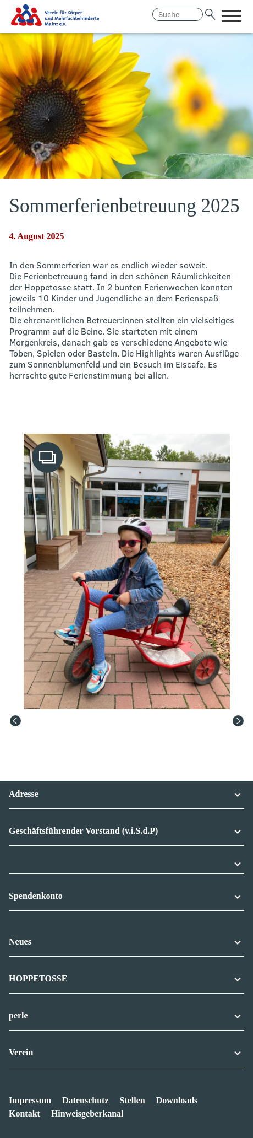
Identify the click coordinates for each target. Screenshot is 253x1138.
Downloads (177, 1100)
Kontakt (24, 1113)
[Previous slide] (15, 721)
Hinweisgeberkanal (87, 1113)
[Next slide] (238, 721)
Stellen (132, 1100)
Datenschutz (85, 1100)
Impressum (30, 1100)
